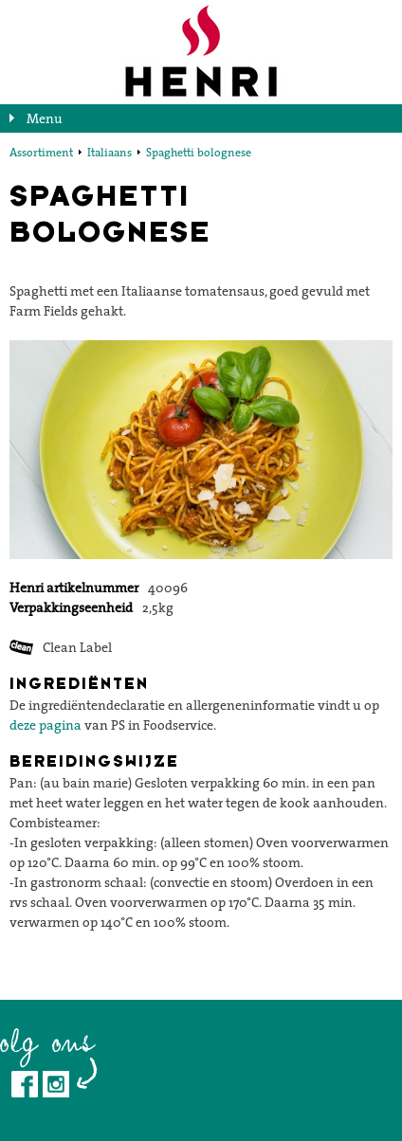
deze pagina (45, 725)
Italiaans (109, 152)
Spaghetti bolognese (198, 152)
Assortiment (41, 152)
